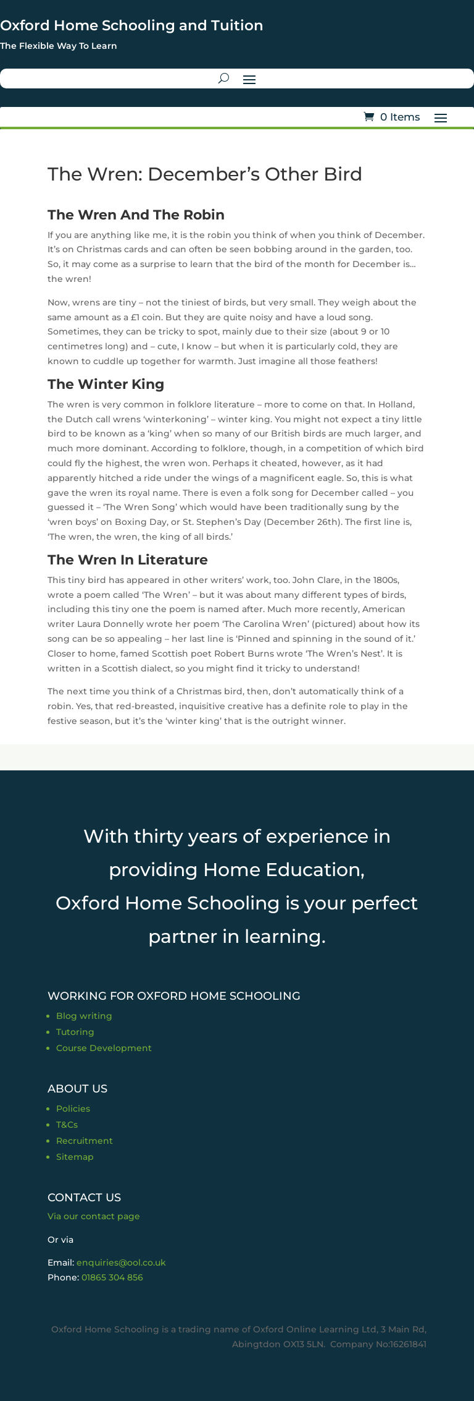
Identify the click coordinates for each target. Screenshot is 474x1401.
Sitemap (75, 1156)
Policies (73, 1108)
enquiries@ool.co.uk (121, 1262)
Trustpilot (21, 60)
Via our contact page (94, 1216)
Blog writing (84, 1015)
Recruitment (84, 1140)
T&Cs (67, 1124)
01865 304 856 (112, 1277)
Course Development (104, 1048)
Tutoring (75, 1031)
